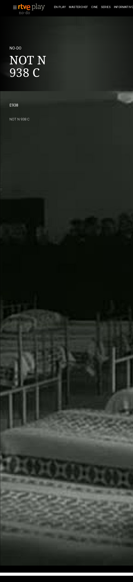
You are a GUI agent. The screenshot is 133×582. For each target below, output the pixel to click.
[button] (13, 7)
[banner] (35, 7)
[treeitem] (60, 7)
